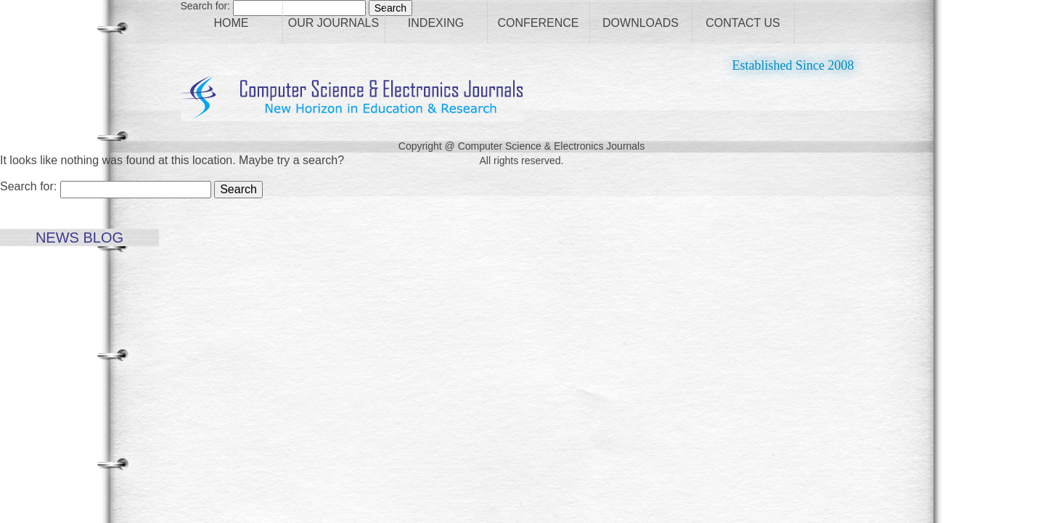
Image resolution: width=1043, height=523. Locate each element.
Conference (537, 23)
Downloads (640, 23)
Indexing (436, 23)
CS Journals (352, 98)
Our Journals (333, 23)
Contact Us (742, 23)
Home (231, 23)
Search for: (28, 186)
